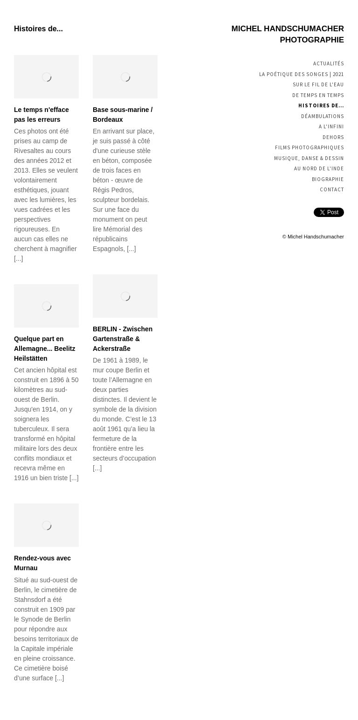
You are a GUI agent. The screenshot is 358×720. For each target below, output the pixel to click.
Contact (332, 189)
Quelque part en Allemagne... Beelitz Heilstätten (44, 348)
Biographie (328, 179)
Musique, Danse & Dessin (309, 158)
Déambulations (322, 116)
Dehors (333, 137)
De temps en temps (318, 95)
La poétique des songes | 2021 (301, 74)
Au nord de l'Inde (319, 168)
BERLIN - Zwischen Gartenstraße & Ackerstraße (122, 338)
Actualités (328, 63)
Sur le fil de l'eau (318, 84)
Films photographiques (309, 147)
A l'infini (331, 126)
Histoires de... (321, 105)
